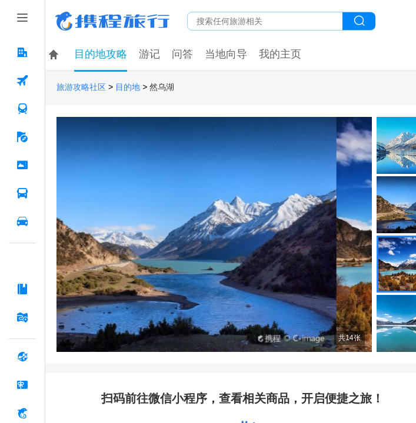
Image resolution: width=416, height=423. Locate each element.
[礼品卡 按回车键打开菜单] (22, 384)
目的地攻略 (100, 54)
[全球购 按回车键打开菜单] (22, 356)
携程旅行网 (112, 21)
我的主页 (280, 54)
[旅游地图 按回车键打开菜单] (22, 317)
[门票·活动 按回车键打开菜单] (22, 165)
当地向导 (226, 54)
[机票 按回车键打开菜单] (22, 80)
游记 (149, 54)
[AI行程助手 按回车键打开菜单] (22, 261)
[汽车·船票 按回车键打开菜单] (22, 193)
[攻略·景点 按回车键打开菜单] (22, 289)
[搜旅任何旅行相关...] (265, 21)
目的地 (127, 87)
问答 (182, 54)
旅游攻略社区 (81, 87)
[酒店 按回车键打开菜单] (22, 52)
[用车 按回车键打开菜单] (22, 221)
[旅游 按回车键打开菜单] (22, 137)
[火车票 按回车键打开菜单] (22, 108)
